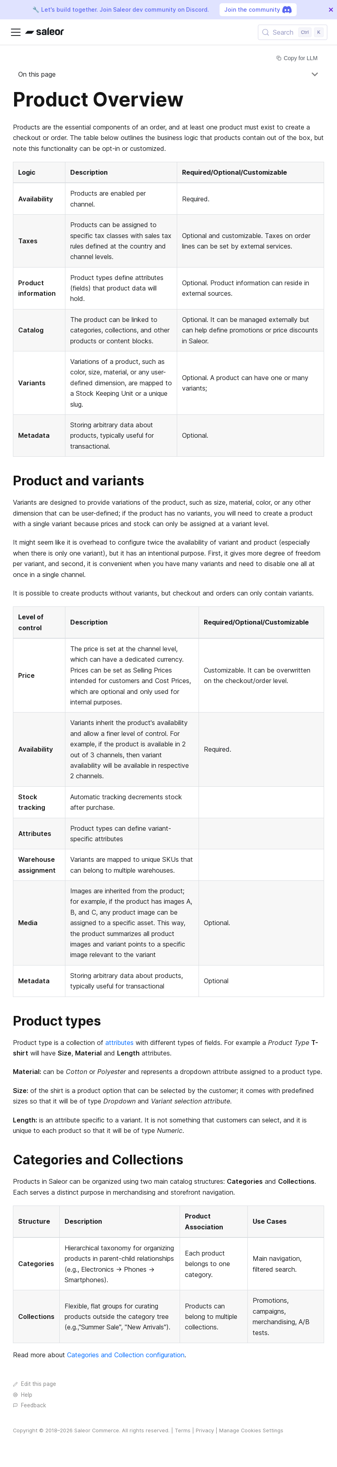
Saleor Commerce (96, 1430)
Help (22, 1395)
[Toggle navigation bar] (16, 32)
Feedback (29, 1405)
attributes (119, 1043)
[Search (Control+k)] (292, 32)
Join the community (258, 10)
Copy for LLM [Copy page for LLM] (297, 58)
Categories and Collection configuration (125, 1355)
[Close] (331, 9)
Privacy (205, 1430)
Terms (182, 1430)
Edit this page (34, 1384)
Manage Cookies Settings (251, 1430)
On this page (37, 74)
